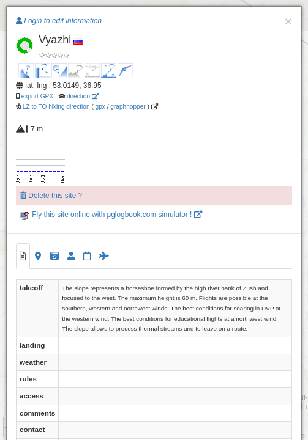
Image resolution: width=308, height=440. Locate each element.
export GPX (37, 96)
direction (83, 96)
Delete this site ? (51, 195)
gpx (100, 106)
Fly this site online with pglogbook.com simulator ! (111, 214)
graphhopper (127, 106)
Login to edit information (59, 20)
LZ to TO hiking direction (55, 106)
